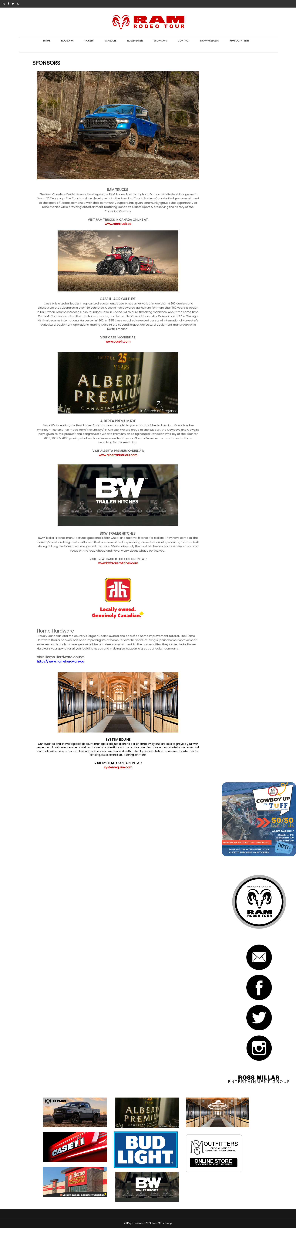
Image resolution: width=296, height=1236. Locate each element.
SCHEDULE (110, 40)
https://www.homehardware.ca (69, 665)
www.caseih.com (112, 332)
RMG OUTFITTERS (239, 40)
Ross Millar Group (162, 1231)
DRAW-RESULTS (209, 40)
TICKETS (88, 40)
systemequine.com (113, 774)
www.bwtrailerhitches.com (113, 562)
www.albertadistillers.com (113, 450)
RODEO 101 (67, 40)
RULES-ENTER (134, 40)
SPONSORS (159, 40)
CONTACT (183, 40)
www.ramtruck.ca (113, 210)
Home (46, 40)
